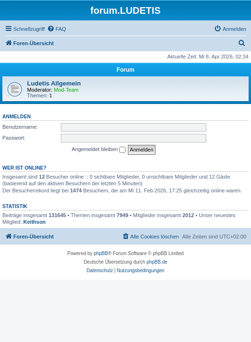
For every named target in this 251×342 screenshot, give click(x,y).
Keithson (34, 222)
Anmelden (16, 116)
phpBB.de (156, 262)
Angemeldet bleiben (99, 149)
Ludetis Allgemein (54, 83)
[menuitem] (56, 29)
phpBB (101, 253)
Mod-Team (66, 90)
